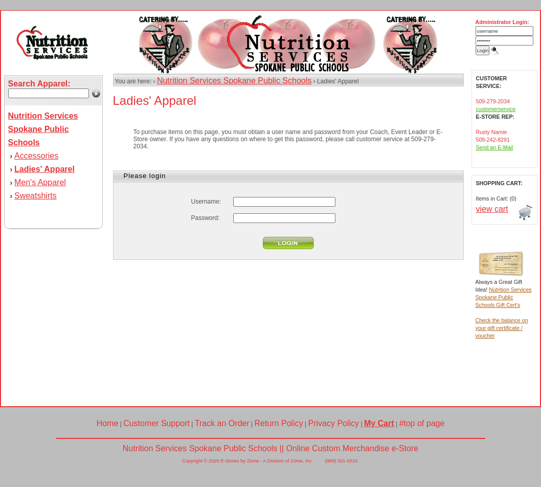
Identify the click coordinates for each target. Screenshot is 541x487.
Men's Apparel (40, 182)
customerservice (496, 109)
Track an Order (222, 423)
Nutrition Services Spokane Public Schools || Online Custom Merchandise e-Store (270, 448)
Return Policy (279, 423)
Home (108, 423)
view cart (492, 209)
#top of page (421, 423)
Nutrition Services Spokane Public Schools (234, 80)
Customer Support (156, 423)
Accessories (36, 155)
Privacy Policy (333, 423)
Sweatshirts (35, 195)
